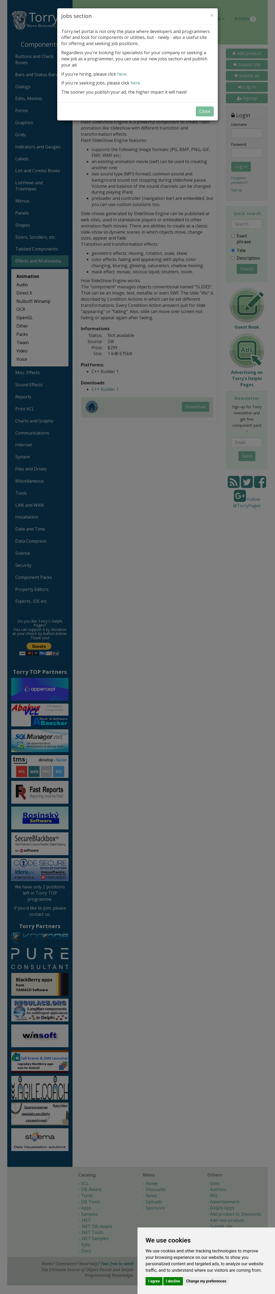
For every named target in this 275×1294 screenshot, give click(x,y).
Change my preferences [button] (206, 1281)
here (121, 74)
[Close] (212, 15)
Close (204, 111)
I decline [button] (173, 1281)
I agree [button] (154, 1281)
